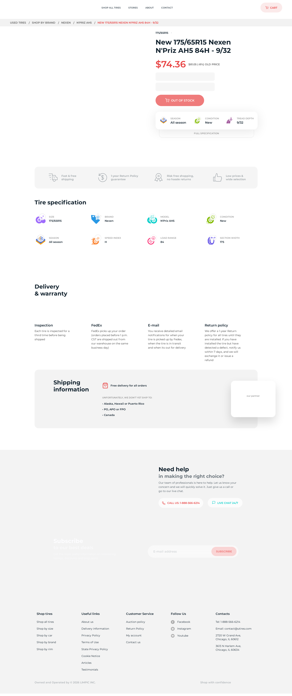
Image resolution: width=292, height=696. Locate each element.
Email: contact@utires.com (233, 629)
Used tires (18, 22)
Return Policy (135, 629)
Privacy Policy (90, 636)
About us (87, 622)
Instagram (181, 629)
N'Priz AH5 (85, 22)
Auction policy (135, 622)
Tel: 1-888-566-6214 (228, 622)
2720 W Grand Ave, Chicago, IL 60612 (228, 637)
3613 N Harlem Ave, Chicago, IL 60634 (228, 648)
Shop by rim (45, 650)
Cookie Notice (90, 657)
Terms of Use (89, 643)
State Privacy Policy (94, 650)
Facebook (180, 622)
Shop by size (45, 629)
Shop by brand (44, 22)
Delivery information (94, 629)
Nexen (66, 22)
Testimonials (89, 671)
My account (134, 636)
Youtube (179, 636)
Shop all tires (45, 622)
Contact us (133, 643)
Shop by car (44, 636)
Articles (86, 664)
